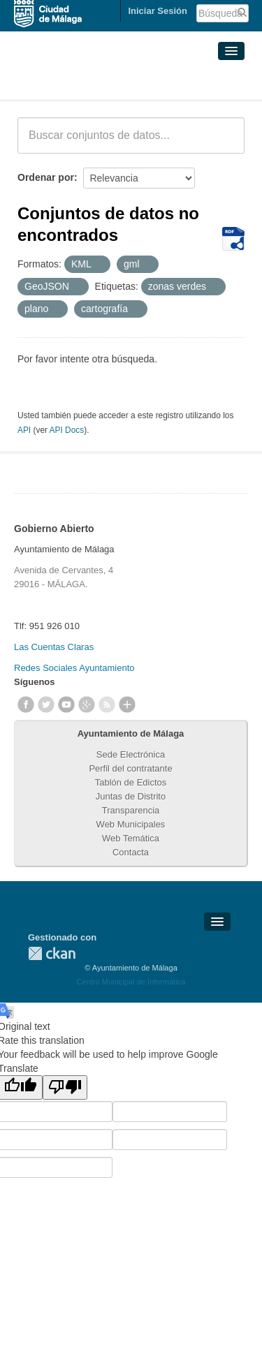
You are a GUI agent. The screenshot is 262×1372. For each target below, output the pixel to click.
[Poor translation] (65, 1087)
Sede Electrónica (130, 754)
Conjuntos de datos (79, 82)
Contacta (130, 852)
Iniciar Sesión (157, 11)
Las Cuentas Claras (54, 647)
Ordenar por (45, 177)
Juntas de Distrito (131, 796)
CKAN (51, 953)
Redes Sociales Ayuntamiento (74, 668)
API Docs (67, 430)
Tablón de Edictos (131, 782)
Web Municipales (131, 824)
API (24, 430)
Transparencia (131, 810)
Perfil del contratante (130, 768)
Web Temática (130, 838)
